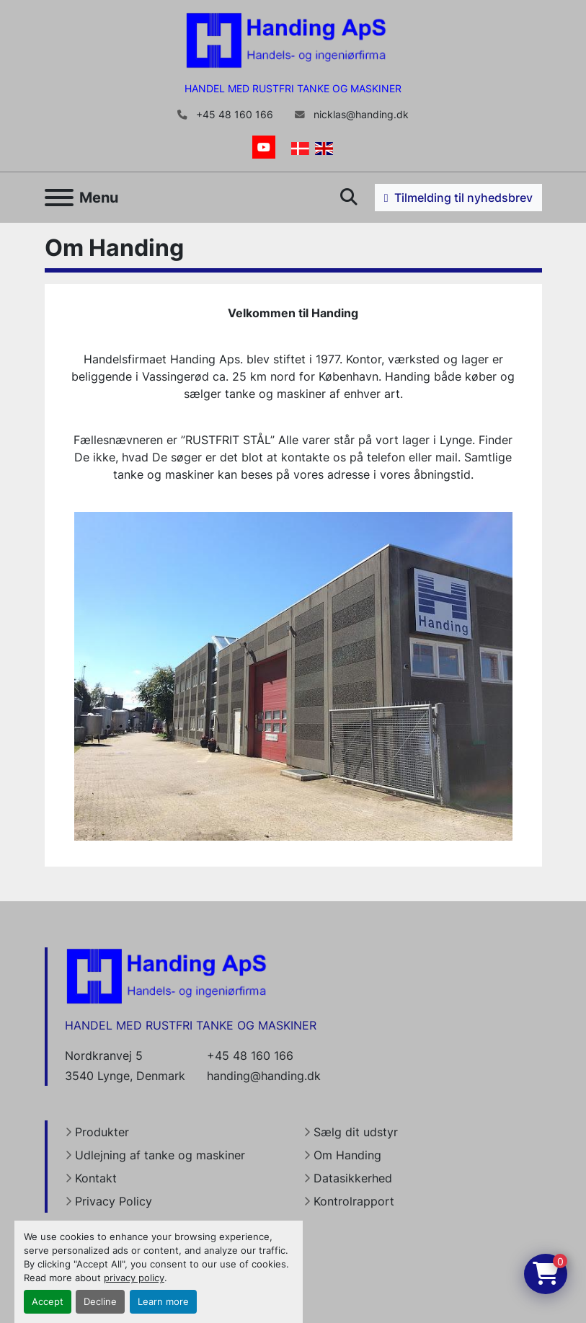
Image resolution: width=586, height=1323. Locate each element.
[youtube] (263, 147)
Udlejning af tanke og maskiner (160, 1155)
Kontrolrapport (354, 1201)
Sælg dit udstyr (356, 1132)
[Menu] (59, 197)
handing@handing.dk (264, 1075)
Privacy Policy (113, 1201)
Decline (100, 1301)
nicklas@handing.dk (360, 114)
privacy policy (134, 1278)
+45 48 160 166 (233, 114)
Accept (47, 1301)
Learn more (163, 1301)
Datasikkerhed (353, 1178)
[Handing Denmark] (166, 975)
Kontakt (96, 1178)
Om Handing (347, 1155)
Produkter (102, 1132)
